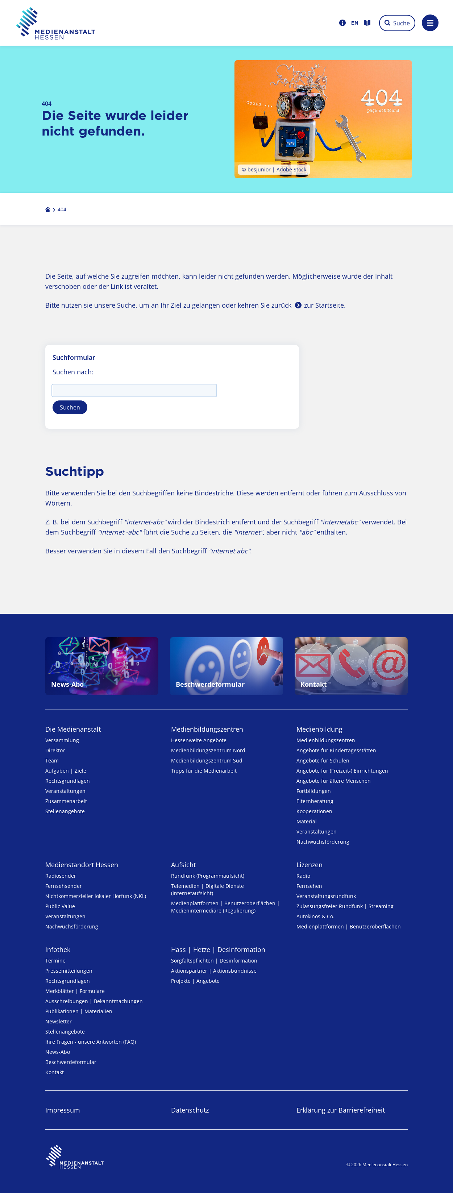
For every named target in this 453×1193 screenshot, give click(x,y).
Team (52, 760)
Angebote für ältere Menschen (333, 780)
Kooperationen (314, 811)
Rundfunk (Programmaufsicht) (207, 875)
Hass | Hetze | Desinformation (218, 949)
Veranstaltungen (65, 790)
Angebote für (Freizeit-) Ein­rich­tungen (342, 770)
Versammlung (62, 740)
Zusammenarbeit (66, 801)
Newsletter (58, 1021)
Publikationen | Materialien (78, 1011)
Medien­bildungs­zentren (207, 729)
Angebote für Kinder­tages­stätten (336, 750)
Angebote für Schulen (322, 760)
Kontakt (54, 1072)
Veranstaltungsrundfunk (326, 896)
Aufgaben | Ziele (65, 770)
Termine (55, 960)
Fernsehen (309, 885)
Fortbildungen (313, 790)
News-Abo (57, 1051)
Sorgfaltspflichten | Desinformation (214, 960)
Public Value (60, 906)
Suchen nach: (73, 371)
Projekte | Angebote (195, 980)
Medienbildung (319, 729)
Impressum (62, 1110)
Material (306, 821)
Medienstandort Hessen (81, 864)
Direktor (55, 750)
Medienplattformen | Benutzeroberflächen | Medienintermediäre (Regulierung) (225, 907)
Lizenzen (309, 864)
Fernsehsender (63, 885)
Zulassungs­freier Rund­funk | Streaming (345, 906)
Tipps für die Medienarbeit (204, 770)
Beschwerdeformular (70, 1062)
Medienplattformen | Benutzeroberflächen (348, 926)
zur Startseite (324, 305)
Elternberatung (314, 801)
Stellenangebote (65, 811)
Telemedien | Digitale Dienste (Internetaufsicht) (207, 889)
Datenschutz (190, 1110)
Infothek (57, 949)
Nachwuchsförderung (322, 841)
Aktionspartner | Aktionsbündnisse (214, 970)
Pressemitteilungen (68, 970)
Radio (303, 875)
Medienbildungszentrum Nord (208, 750)
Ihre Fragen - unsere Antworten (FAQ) (90, 1041)
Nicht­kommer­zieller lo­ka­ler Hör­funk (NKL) (95, 896)
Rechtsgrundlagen (67, 780)
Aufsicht (183, 864)
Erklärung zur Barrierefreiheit (340, 1110)
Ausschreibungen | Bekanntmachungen (94, 1001)
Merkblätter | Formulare (75, 991)
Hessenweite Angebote (198, 740)
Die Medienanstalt (73, 729)
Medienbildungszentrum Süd (206, 760)
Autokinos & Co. (315, 916)
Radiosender (60, 875)
